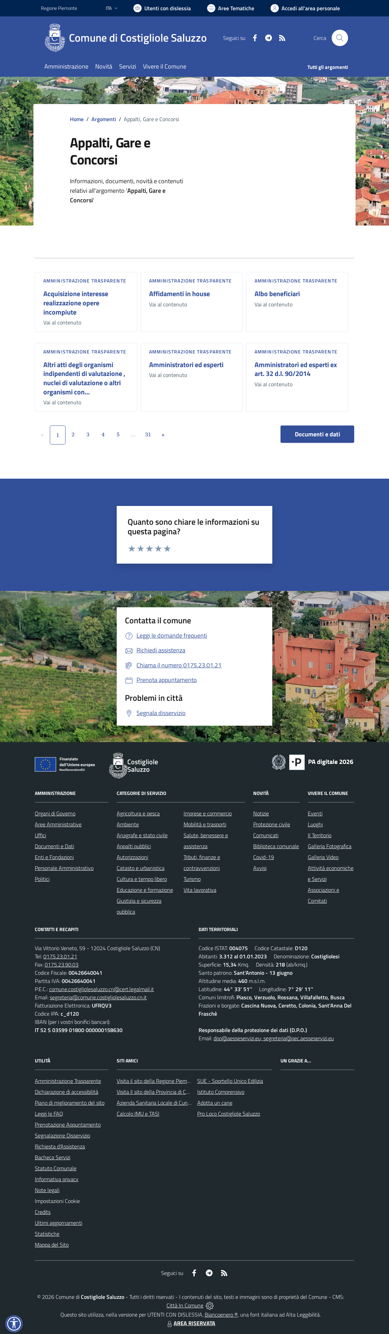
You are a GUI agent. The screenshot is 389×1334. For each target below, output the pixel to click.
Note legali (47, 1190)
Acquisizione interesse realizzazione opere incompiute (75, 302)
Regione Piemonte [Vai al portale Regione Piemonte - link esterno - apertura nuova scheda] (59, 8)
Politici (42, 879)
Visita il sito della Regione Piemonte (157, 1081)
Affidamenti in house (179, 293)
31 (148, 434)
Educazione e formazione (145, 890)
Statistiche (47, 1234)
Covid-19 (263, 857)
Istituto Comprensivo (220, 1092)
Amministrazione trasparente (84, 280)
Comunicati (265, 835)
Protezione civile (271, 824)
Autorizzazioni (132, 857)
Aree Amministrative (58, 824)
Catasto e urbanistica (140, 868)
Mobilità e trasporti (205, 824)
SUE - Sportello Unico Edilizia (230, 1081)
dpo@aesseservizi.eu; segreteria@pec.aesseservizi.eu (274, 1038)
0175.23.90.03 (61, 964)
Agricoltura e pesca (138, 813)
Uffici (40, 835)
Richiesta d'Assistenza (60, 1146)
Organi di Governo (55, 813)
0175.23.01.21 (60, 956)
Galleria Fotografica (329, 846)
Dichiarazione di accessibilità (66, 1092)
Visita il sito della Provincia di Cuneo (157, 1092)
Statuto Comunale (55, 1168)
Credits (43, 1212)
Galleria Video (323, 857)
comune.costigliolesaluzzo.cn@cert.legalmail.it (101, 989)
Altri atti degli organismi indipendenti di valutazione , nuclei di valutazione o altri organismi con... (84, 378)
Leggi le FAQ (49, 1114)
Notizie (261, 813)
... (133, 434)
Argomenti (103, 119)
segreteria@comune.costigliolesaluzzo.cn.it (98, 997)
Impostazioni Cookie (57, 1201)
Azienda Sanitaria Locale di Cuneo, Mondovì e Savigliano (180, 1103)
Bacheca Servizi (52, 1157)
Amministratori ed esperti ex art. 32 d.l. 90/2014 (296, 369)
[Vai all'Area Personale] (305, 8)
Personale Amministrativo (64, 868)
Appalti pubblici (134, 846)
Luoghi (315, 824)
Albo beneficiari (277, 293)
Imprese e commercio (208, 813)
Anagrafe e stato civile (142, 835)
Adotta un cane (214, 1103)
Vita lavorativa (200, 890)
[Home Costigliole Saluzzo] (128, 38)
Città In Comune (185, 1305)
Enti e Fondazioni (54, 857)
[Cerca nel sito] (340, 38)
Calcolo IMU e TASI (138, 1114)
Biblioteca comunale (276, 846)
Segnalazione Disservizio (62, 1135)
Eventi (315, 813)
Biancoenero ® (221, 1314)
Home (77, 119)
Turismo (192, 879)
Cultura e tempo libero (142, 879)
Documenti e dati (317, 434)
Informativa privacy (56, 1179)
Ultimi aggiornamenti (58, 1223)
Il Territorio (319, 835)
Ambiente (128, 824)
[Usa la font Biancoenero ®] (162, 8)
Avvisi (259, 868)
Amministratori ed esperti (186, 364)
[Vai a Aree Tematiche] (230, 8)
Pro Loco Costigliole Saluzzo (228, 1114)
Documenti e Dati (54, 846)
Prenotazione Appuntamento (68, 1124)
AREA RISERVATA (190, 1323)
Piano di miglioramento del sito (69, 1103)
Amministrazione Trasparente (68, 1081)
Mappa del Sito (52, 1245)
